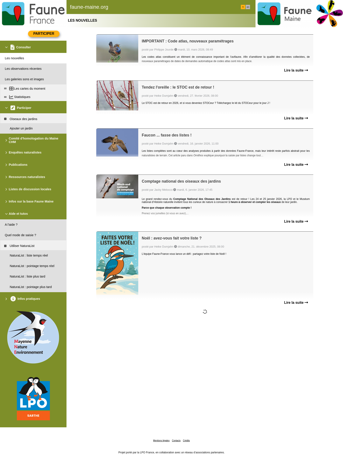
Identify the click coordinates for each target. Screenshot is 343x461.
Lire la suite (296, 70)
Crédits (186, 440)
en (248, 7)
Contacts (176, 440)
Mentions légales (161, 440)
